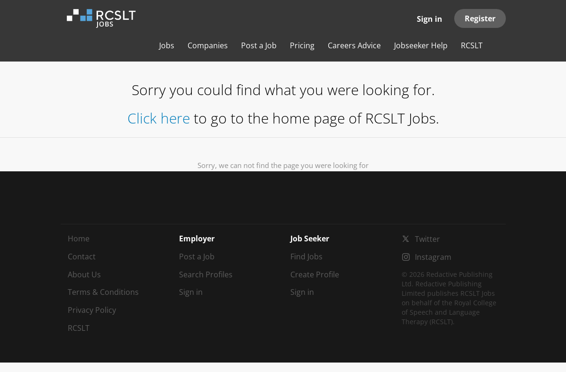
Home (79, 238)
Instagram (433, 257)
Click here (158, 118)
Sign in (429, 19)
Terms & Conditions (103, 292)
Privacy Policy (92, 310)
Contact (82, 256)
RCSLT (79, 328)
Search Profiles (206, 274)
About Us (84, 274)
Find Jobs (306, 256)
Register (480, 18)
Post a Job (197, 256)
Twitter (427, 239)
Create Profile (314, 274)
